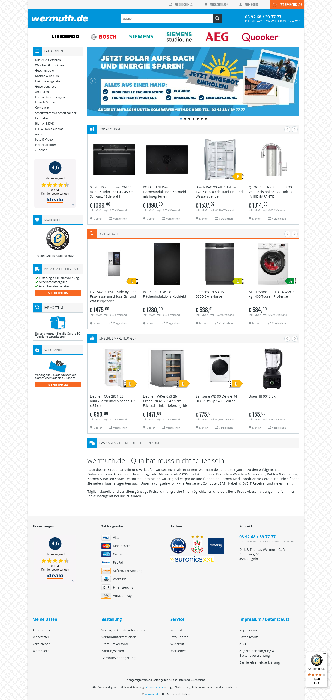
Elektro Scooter (45, 144)
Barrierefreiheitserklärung (259, 662)
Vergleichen (42, 644)
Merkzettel (41, 637)
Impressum (248, 630)
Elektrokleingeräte (47, 81)
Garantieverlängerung (118, 658)
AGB (242, 644)
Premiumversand (114, 644)
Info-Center (179, 637)
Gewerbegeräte (45, 86)
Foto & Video (44, 139)
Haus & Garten (45, 102)
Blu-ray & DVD (44, 123)
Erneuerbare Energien (50, 97)
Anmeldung (41, 630)
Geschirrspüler (45, 70)
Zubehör (41, 150)
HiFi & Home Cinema (49, 128)
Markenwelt (179, 651)
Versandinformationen (118, 637)
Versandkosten (155, 687)
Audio (39, 134)
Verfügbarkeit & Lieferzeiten (123, 630)
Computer (42, 107)
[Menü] (324, 654)
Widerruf (177, 644)
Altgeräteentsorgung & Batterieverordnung (256, 653)
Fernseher (42, 118)
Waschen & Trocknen (49, 65)
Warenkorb (41, 651)
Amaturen (42, 91)
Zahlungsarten (112, 651)
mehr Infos (58, 293)
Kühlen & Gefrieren (48, 60)
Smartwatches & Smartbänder (55, 112)
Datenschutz (249, 637)
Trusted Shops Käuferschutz (54, 256)
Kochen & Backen (47, 75)
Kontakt (176, 630)
